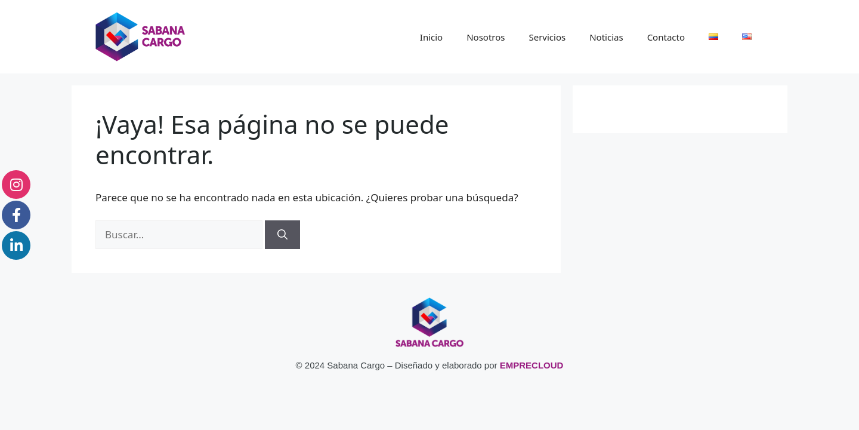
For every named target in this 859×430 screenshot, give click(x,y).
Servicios (547, 37)
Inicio (431, 37)
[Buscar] (282, 234)
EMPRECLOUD (532, 365)
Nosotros (485, 37)
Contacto (666, 37)
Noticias (606, 37)
